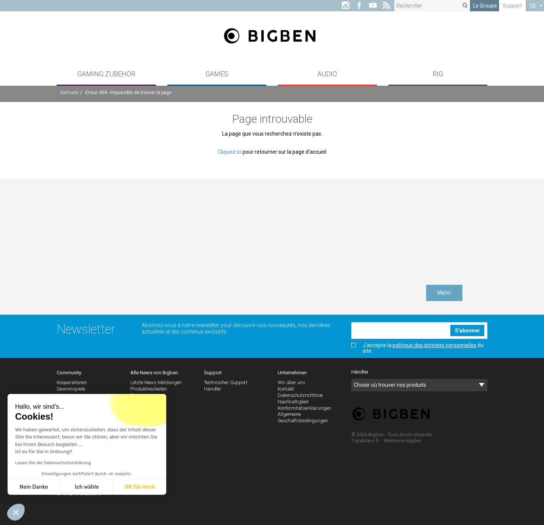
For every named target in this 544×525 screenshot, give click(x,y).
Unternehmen (292, 372)
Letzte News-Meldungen (156, 382)
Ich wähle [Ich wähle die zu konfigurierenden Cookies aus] (87, 487)
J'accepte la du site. (417, 348)
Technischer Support (225, 382)
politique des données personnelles (434, 345)
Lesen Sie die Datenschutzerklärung (53, 462)
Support (512, 6)
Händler (212, 389)
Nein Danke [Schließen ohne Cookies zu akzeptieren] (34, 487)
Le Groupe (485, 6)
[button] (16, 512)
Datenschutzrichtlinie (300, 395)
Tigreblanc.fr (365, 440)
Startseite (69, 92)
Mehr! (444, 293)
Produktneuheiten (148, 389)
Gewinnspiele (71, 389)
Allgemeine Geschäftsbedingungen (303, 417)
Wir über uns (291, 382)
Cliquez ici (229, 152)
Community (69, 372)
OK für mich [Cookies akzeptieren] (140, 487)
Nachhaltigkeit (293, 402)
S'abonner (467, 330)
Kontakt (286, 389)
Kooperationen (72, 382)
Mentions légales (402, 440)
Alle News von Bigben (154, 372)
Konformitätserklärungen (304, 408)
